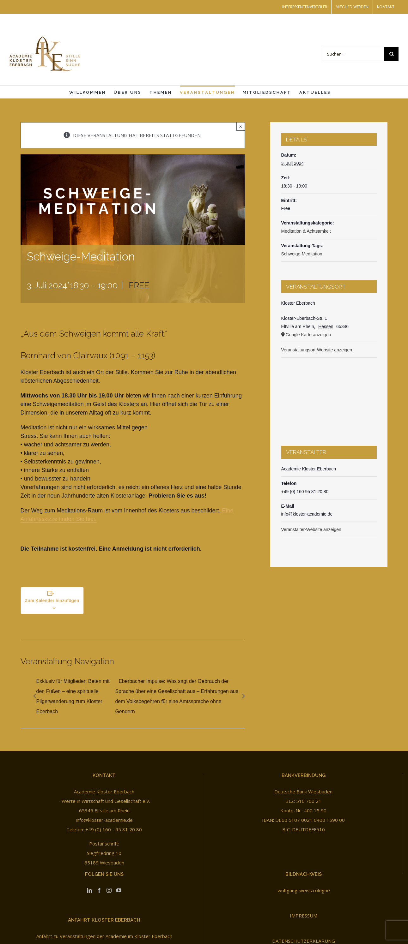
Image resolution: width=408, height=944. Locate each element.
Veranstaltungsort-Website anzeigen (316, 349)
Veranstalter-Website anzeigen (311, 529)
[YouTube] (118, 890)
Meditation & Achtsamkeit (306, 231)
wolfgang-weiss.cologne (303, 890)
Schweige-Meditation (301, 253)
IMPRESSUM (303, 915)
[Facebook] (99, 890)
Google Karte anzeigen (308, 334)
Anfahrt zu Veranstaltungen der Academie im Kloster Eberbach (104, 936)
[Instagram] (109, 890)
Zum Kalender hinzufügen (52, 600)
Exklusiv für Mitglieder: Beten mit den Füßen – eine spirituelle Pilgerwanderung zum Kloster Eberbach (73, 696)
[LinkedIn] (89, 890)
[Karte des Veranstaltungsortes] (329, 395)
